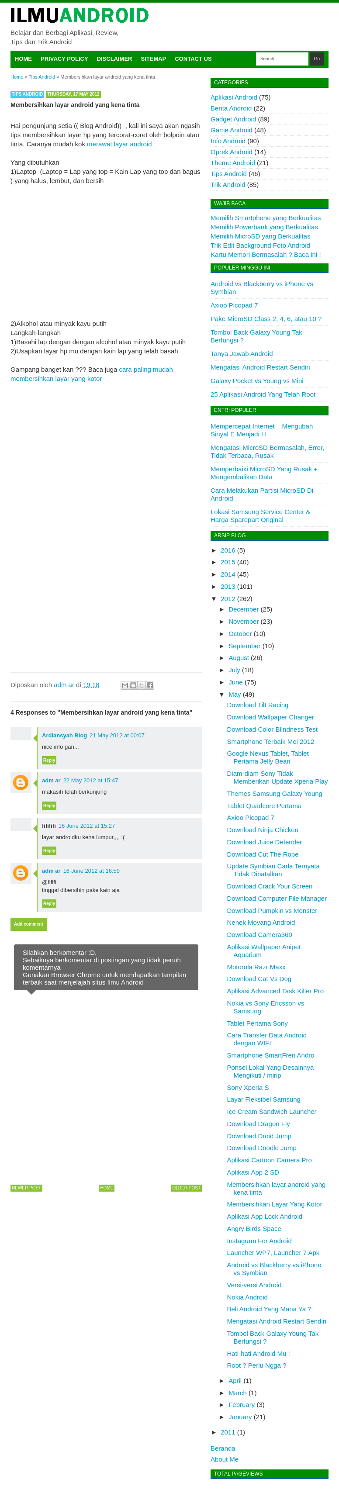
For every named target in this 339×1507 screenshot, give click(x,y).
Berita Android (231, 108)
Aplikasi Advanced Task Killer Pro (275, 991)
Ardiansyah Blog (64, 735)
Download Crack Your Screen (270, 886)
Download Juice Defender (264, 842)
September (244, 646)
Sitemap (153, 58)
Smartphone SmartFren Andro (271, 1055)
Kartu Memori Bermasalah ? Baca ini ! (266, 254)
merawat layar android (119, 144)
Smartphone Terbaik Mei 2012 (271, 741)
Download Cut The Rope (263, 854)
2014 (228, 574)
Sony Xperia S (248, 1087)
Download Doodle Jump (262, 1147)
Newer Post (26, 1188)
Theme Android (233, 162)
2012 (228, 598)
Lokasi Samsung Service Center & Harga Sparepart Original (260, 515)
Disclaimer (114, 58)
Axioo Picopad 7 (234, 305)
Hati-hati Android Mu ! (258, 1353)
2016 (228, 550)
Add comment (28, 924)
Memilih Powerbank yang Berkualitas (264, 227)
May (234, 694)
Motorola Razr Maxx (256, 967)
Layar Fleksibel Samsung (264, 1099)
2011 (228, 1432)
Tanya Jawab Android (242, 353)
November (243, 621)
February (241, 1404)
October (240, 633)
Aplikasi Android (234, 97)
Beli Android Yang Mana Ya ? (269, 1309)
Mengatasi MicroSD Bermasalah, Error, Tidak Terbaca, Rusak (267, 451)
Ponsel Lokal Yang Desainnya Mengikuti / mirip (270, 1071)
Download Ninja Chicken (262, 829)
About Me (225, 1459)
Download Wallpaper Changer (271, 717)
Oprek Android (232, 152)
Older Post (187, 1188)
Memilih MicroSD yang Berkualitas (260, 236)
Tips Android (27, 94)
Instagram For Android (259, 1240)
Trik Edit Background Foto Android (260, 245)
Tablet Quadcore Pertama (264, 805)
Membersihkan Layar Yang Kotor (274, 1204)
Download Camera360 (259, 934)
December (243, 609)
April (235, 1380)
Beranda (223, 1448)
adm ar (51, 780)
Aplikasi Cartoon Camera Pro (269, 1160)
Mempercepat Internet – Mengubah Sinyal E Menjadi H (262, 430)
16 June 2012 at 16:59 (91, 871)
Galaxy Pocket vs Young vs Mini (257, 380)
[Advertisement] (106, 246)
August (238, 657)
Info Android (228, 141)
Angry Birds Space (254, 1228)
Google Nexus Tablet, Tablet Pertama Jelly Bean (268, 757)
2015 (228, 562)
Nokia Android (247, 1297)
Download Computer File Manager (277, 898)
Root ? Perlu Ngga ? (257, 1365)
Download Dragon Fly (258, 1123)
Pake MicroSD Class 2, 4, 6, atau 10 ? (266, 318)
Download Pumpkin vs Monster (272, 910)
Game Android (232, 130)
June (235, 682)
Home (23, 58)
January (240, 1417)
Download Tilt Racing (258, 705)
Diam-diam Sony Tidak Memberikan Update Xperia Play (277, 777)
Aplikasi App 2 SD (253, 1172)
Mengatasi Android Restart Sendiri (260, 367)
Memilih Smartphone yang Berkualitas (266, 217)
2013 (228, 586)
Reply (49, 760)
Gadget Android (233, 119)
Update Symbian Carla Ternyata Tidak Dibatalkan (273, 870)
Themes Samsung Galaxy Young (274, 793)
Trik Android (228, 184)
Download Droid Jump (259, 1136)
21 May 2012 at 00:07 (117, 735)
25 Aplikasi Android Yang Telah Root (263, 394)
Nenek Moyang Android (261, 922)
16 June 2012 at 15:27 (87, 826)
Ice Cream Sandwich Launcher (272, 1111)
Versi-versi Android (254, 1285)
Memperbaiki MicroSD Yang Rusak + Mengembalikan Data (264, 472)
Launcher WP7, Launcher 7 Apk (273, 1252)
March (237, 1392)
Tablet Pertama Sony (257, 1023)
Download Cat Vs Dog (259, 978)
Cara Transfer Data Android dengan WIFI (267, 1039)
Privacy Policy (64, 58)
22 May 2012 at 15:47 (90, 780)
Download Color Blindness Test (272, 729)
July (234, 670)
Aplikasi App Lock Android (265, 1216)
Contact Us (193, 58)
